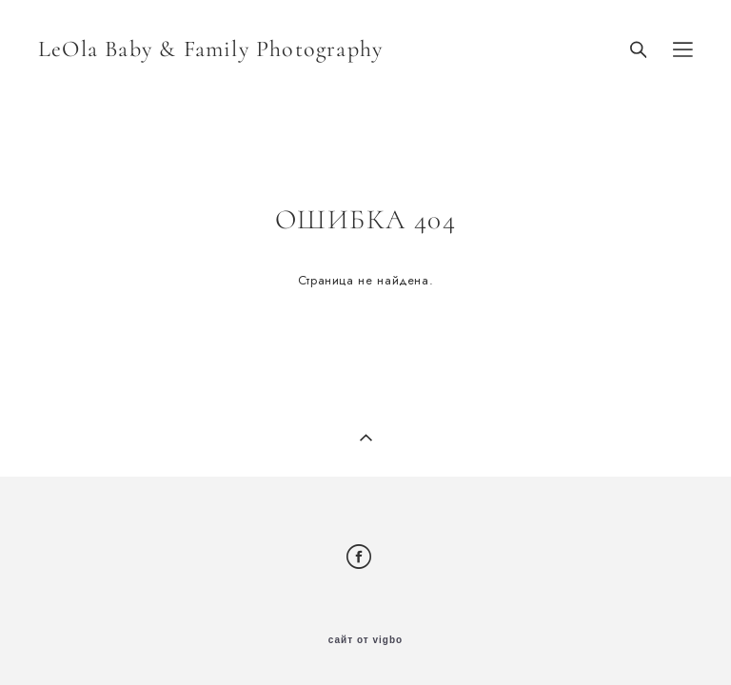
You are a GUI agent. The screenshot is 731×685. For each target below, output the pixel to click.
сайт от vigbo (365, 640)
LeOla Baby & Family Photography (210, 49)
